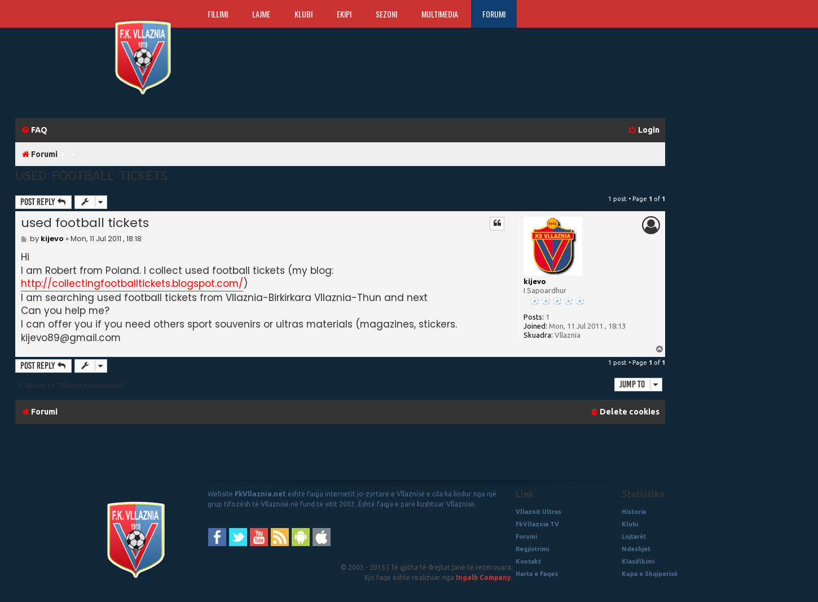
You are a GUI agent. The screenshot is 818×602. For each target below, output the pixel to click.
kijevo (535, 281)
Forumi (493, 14)
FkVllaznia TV (537, 524)
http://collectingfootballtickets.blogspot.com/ (132, 283)
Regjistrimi (532, 549)
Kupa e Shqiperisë (650, 573)
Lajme (261, 14)
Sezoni (386, 14)
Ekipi (344, 14)
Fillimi (218, 14)
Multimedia (439, 14)
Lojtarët (634, 536)
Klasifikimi (638, 561)
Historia (634, 511)
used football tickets (91, 175)
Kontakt (528, 561)
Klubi (303, 14)
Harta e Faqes (537, 573)
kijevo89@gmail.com (71, 337)
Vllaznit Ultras (538, 511)
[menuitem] (34, 130)
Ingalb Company (483, 577)
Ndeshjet (636, 549)
